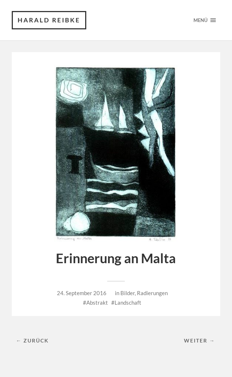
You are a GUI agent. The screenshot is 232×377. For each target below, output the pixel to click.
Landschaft (128, 302)
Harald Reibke (49, 20)
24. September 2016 (81, 293)
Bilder (127, 293)
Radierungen (152, 293)
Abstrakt (97, 302)
